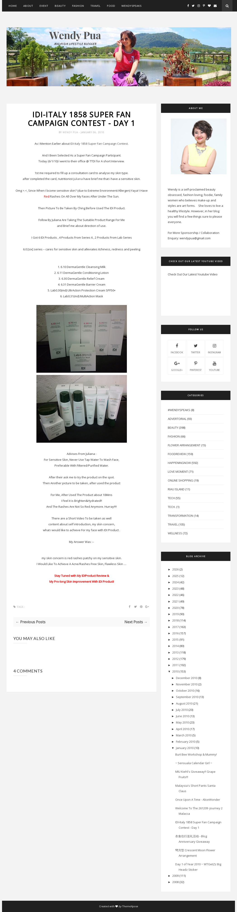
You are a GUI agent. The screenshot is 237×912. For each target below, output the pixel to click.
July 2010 (182, 710)
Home (13, 5)
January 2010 (185, 748)
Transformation (180, 516)
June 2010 (182, 716)
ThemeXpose (130, 906)
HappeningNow (179, 463)
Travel (95, 5)
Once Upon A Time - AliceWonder (197, 800)
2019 (175, 614)
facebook (177, 348)
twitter (195, 348)
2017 (175, 627)
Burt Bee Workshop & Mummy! (196, 754)
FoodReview (177, 454)
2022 (175, 595)
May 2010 (182, 722)
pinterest (195, 366)
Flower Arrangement (184, 445)
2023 (175, 588)
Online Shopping (180, 480)
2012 (175, 659)
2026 (175, 569)
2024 (175, 582)
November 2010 (186, 684)
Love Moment (178, 472)
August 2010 (184, 703)
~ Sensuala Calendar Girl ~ (193, 763)
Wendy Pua (71, 132)
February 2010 (185, 742)
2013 (175, 652)
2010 (175, 671)
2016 (175, 633)
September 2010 (187, 697)
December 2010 (186, 678)
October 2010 (185, 691)
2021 (175, 601)
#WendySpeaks (179, 410)
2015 (175, 639)
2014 (175, 646)
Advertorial (177, 419)
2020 (175, 608)
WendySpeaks (131, 5)
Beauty (60, 5)
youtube (214, 366)
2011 (175, 665)
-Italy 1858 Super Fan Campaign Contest (99, 144)
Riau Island (176, 489)
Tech (171, 498)
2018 (175, 620)
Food (111, 5)
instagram (214, 348)
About (28, 5)
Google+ (176, 366)
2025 (175, 576)
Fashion (78, 5)
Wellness (175, 533)
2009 (175, 876)
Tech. (171, 507)
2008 (175, 882)
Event (44, 5)
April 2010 (182, 729)
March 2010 (184, 735)
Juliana (78, 179)
